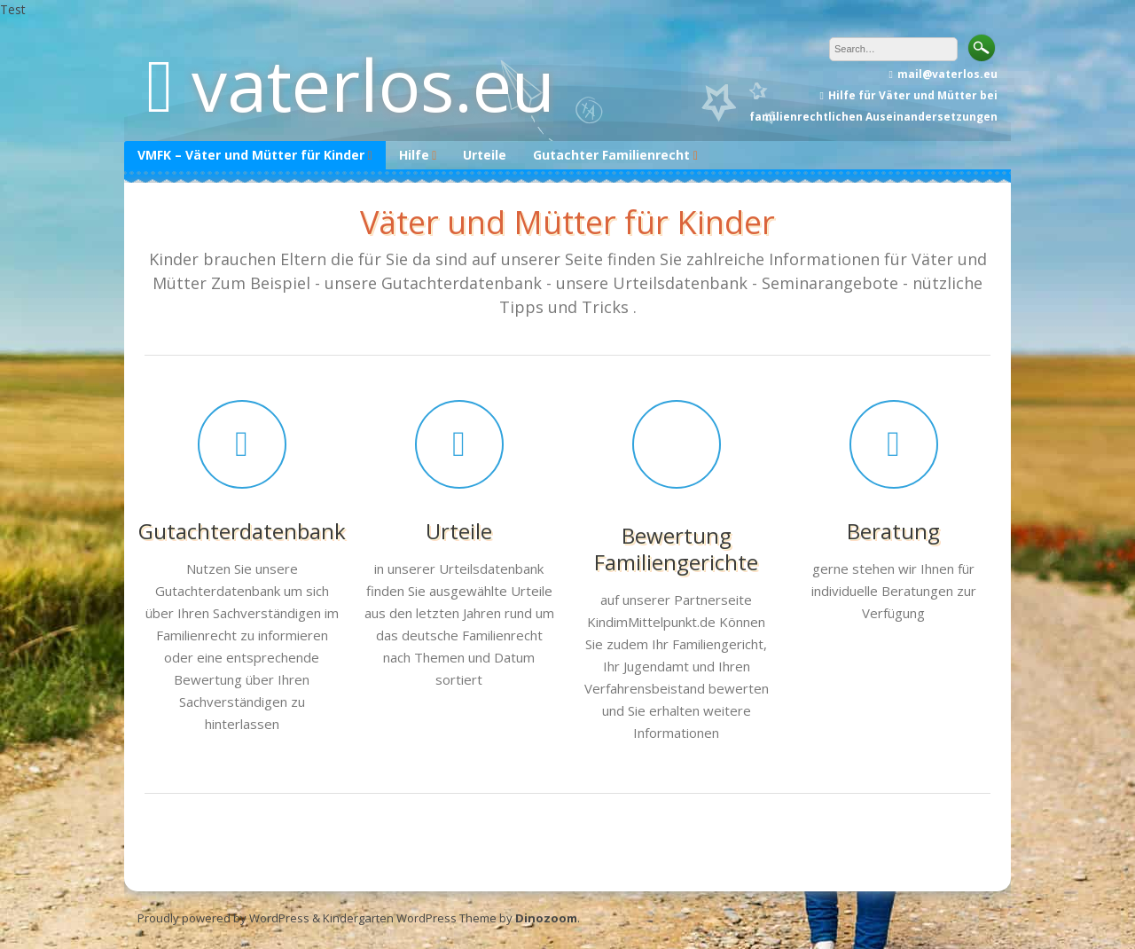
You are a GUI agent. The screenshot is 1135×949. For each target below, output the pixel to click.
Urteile (484, 154)
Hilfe (414, 154)
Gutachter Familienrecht (611, 154)
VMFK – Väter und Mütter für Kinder (250, 154)
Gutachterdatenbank (242, 530)
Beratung (893, 530)
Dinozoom (546, 918)
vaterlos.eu (373, 83)
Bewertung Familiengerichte (676, 548)
